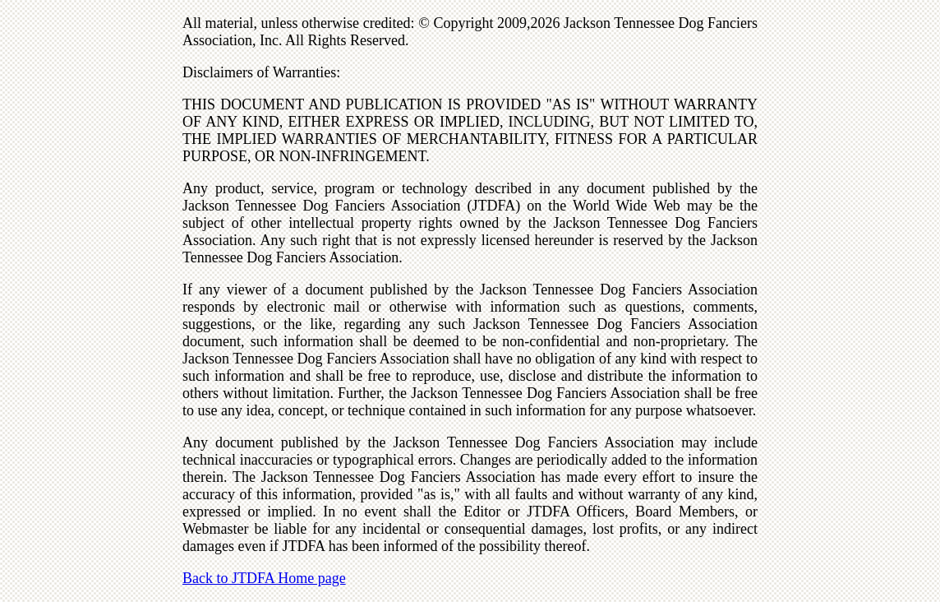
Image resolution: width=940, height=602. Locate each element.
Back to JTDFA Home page (264, 578)
